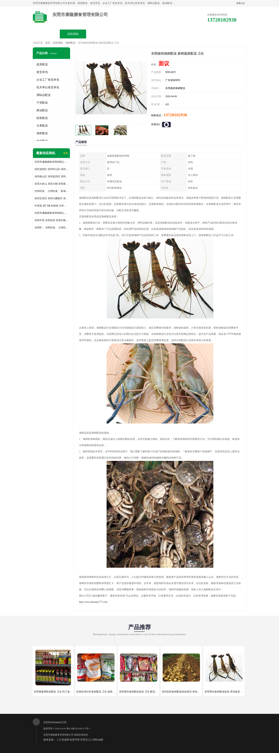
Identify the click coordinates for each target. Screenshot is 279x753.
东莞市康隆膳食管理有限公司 (58, 734)
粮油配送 (42, 110)
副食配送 (42, 117)
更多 (65, 153)
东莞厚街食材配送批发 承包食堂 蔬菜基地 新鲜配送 (232, 691)
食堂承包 (42, 72)
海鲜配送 (70, 42)
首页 (47, 42)
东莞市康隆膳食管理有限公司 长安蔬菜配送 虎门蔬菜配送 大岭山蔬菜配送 (51, 213)
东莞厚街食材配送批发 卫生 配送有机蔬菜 (142, 691)
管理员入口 (86, 739)
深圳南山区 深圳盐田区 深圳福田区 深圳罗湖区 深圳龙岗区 (51, 176)
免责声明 (75, 739)
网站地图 (98, 739)
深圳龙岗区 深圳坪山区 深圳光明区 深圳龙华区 (51, 169)
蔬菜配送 (42, 64)
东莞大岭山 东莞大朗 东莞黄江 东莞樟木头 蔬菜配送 (51, 183)
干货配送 (42, 102)
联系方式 (206, 33)
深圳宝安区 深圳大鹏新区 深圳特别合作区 (51, 198)
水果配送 (42, 125)
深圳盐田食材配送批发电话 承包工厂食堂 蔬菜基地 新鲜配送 (195, 691)
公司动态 (153, 33)
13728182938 (175, 115)
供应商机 (73, 33)
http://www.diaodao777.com (93, 602)
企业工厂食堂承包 (47, 79)
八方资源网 (63, 739)
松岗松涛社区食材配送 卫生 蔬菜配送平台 (99, 691)
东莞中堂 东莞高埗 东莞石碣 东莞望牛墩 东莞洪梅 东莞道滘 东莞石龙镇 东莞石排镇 (51, 220)
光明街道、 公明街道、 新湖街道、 (51, 191)
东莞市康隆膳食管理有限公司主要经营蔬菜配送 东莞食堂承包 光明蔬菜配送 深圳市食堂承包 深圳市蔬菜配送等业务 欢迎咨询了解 (51, 162)
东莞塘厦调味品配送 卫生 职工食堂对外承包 (58, 691)
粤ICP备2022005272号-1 (78, 728)
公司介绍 (126, 33)
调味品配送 (43, 94)
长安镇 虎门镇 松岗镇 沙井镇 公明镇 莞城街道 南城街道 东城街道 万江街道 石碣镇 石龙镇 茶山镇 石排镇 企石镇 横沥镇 (51, 205)
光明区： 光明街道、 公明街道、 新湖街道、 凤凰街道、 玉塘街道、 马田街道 (51, 227)
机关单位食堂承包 (47, 87)
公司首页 (46, 33)
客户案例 (179, 33)
